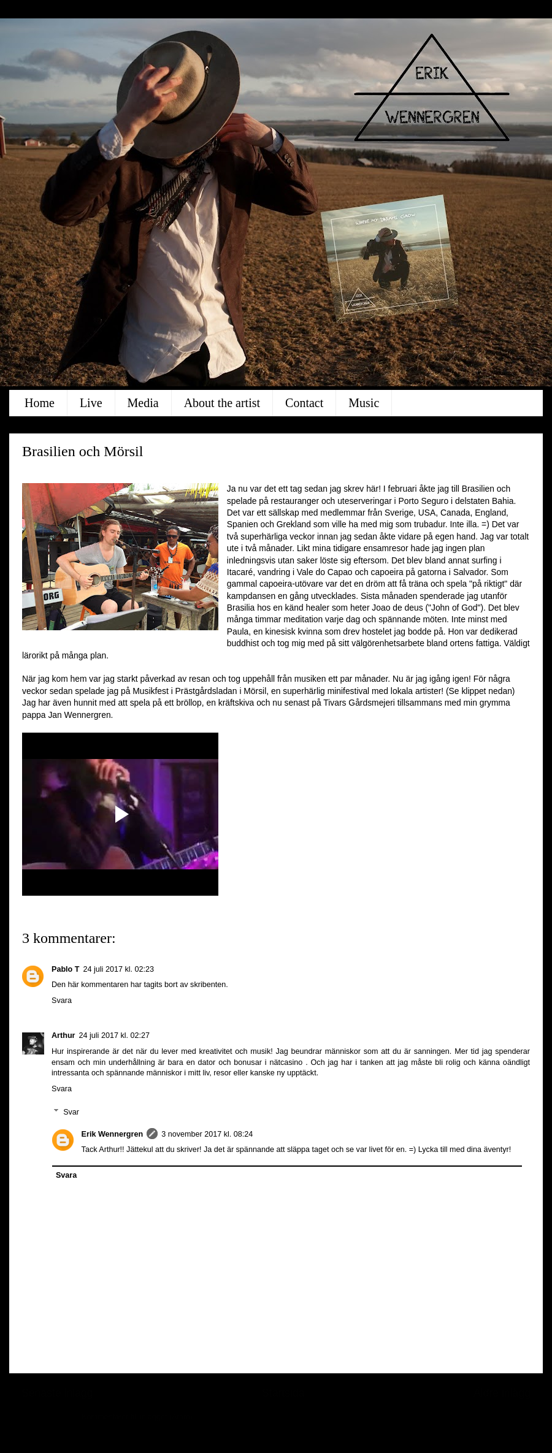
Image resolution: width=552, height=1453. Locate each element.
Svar (71, 1112)
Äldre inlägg (502, 1393)
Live (91, 403)
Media (143, 403)
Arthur (63, 1035)
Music (363, 403)
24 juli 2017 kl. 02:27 (114, 1035)
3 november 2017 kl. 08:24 (207, 1134)
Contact (304, 403)
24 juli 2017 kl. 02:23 (118, 969)
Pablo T (65, 969)
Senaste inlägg (57, 1393)
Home (40, 403)
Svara (62, 1000)
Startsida (283, 1393)
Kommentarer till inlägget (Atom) (137, 1417)
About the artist (222, 403)
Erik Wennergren (113, 1134)
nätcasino (285, 1062)
